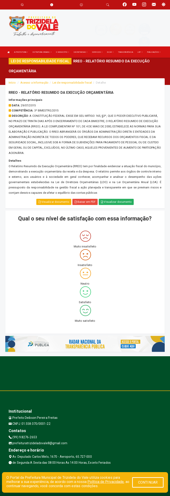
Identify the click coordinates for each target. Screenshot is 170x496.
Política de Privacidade (105, 482)
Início (12, 82)
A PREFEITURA (21, 52)
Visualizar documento (54, 201)
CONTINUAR (148, 482)
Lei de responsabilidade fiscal (72, 82)
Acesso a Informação (34, 82)
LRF (140, 52)
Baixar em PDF (85, 201)
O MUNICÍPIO (62, 52)
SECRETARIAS (80, 52)
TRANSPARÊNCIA (125, 52)
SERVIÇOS (97, 52)
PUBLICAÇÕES (153, 52)
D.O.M (110, 52)
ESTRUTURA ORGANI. (42, 52)
